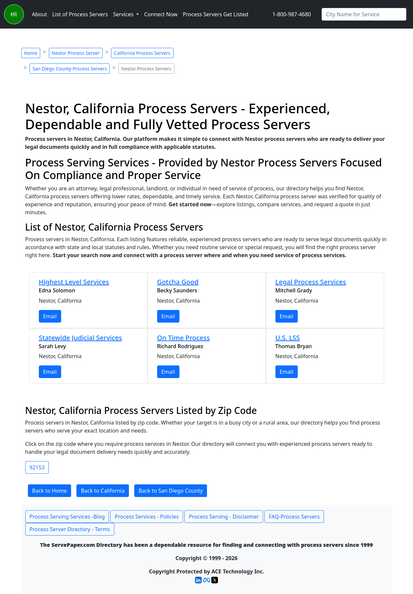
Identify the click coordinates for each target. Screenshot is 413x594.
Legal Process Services (310, 281)
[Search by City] (364, 14)
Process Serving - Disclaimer (224, 516)
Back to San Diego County (171, 490)
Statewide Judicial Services (80, 337)
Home (31, 53)
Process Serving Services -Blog (67, 516)
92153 (37, 467)
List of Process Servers (80, 14)
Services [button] (124, 14)
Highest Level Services (74, 281)
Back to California (103, 490)
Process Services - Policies (146, 516)
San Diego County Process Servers (70, 68)
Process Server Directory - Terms (70, 529)
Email (50, 316)
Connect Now (160, 14)
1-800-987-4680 (291, 14)
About (39, 14)
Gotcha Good (178, 281)
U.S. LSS (287, 337)
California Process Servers (142, 53)
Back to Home (49, 490)
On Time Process (183, 337)
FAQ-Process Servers (294, 516)
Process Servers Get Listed (215, 14)
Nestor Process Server (76, 53)
